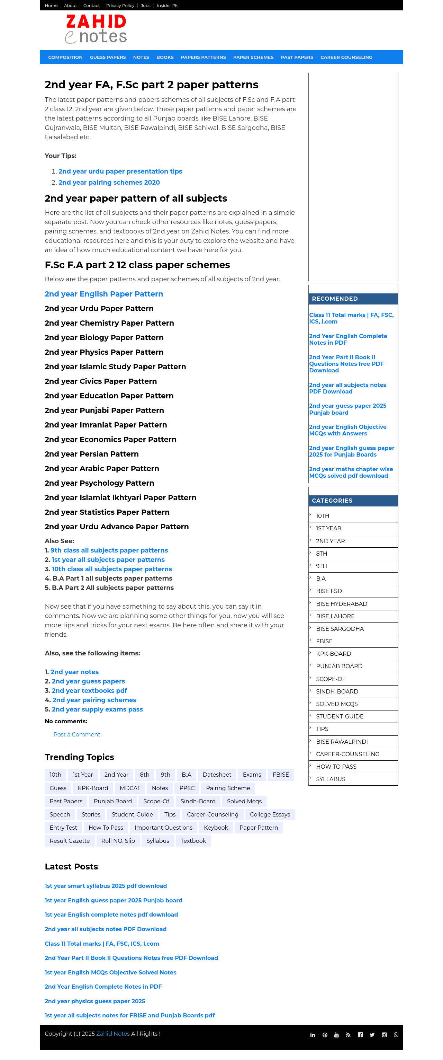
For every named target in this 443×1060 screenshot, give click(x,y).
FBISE (58, 798)
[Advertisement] (353, 177)
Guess (86, 798)
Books (165, 57)
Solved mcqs (244, 811)
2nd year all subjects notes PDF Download (106, 939)
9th (166, 784)
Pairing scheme (256, 798)
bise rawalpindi (342, 742)
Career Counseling (347, 57)
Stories (91, 824)
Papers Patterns (203, 57)
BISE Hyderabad (341, 604)
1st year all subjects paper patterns (108, 569)
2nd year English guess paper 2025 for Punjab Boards (351, 451)
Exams (252, 784)
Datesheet (217, 784)
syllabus (208, 851)
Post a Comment (77, 744)
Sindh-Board (198, 811)
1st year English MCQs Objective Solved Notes (111, 982)
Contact (92, 5)
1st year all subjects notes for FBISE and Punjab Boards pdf (130, 1025)
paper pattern (69, 851)
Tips (170, 824)
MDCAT (158, 798)
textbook (243, 851)
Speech (60, 824)
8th (145, 784)
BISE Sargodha (340, 629)
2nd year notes (75, 682)
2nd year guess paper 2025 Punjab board (347, 409)
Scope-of (157, 811)
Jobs (146, 5)
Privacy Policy (121, 5)
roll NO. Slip (168, 851)
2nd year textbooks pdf (89, 700)
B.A (186, 784)
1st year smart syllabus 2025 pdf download (106, 896)
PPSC (215, 798)
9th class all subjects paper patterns (109, 560)
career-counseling (213, 824)
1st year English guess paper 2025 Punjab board (114, 910)
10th (56, 784)
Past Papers (66, 811)
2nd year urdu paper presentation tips (120, 172)
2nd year (117, 784)
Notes (141, 57)
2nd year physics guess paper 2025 (95, 1011)
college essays (70, 837)
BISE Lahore (335, 616)
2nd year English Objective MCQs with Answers (348, 430)
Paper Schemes (254, 57)
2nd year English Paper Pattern (104, 303)
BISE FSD (329, 591)
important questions (215, 837)
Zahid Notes (113, 1043)
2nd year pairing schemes (95, 710)
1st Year (83, 784)
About (70, 5)
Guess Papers (108, 57)
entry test (115, 837)
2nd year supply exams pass (97, 719)
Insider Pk (167, 5)
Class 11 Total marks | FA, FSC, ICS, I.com (102, 953)
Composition (65, 57)
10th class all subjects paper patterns (112, 579)
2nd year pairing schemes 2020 (109, 183)
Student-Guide (132, 824)
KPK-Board (121, 798)
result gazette (120, 851)
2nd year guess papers (88, 691)
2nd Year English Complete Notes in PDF (103, 996)
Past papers (297, 57)
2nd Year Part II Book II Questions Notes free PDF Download (131, 967)
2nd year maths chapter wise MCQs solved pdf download (351, 472)
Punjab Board (113, 811)
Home (51, 5)
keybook (268, 837)
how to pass (157, 837)
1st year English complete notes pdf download (111, 924)
